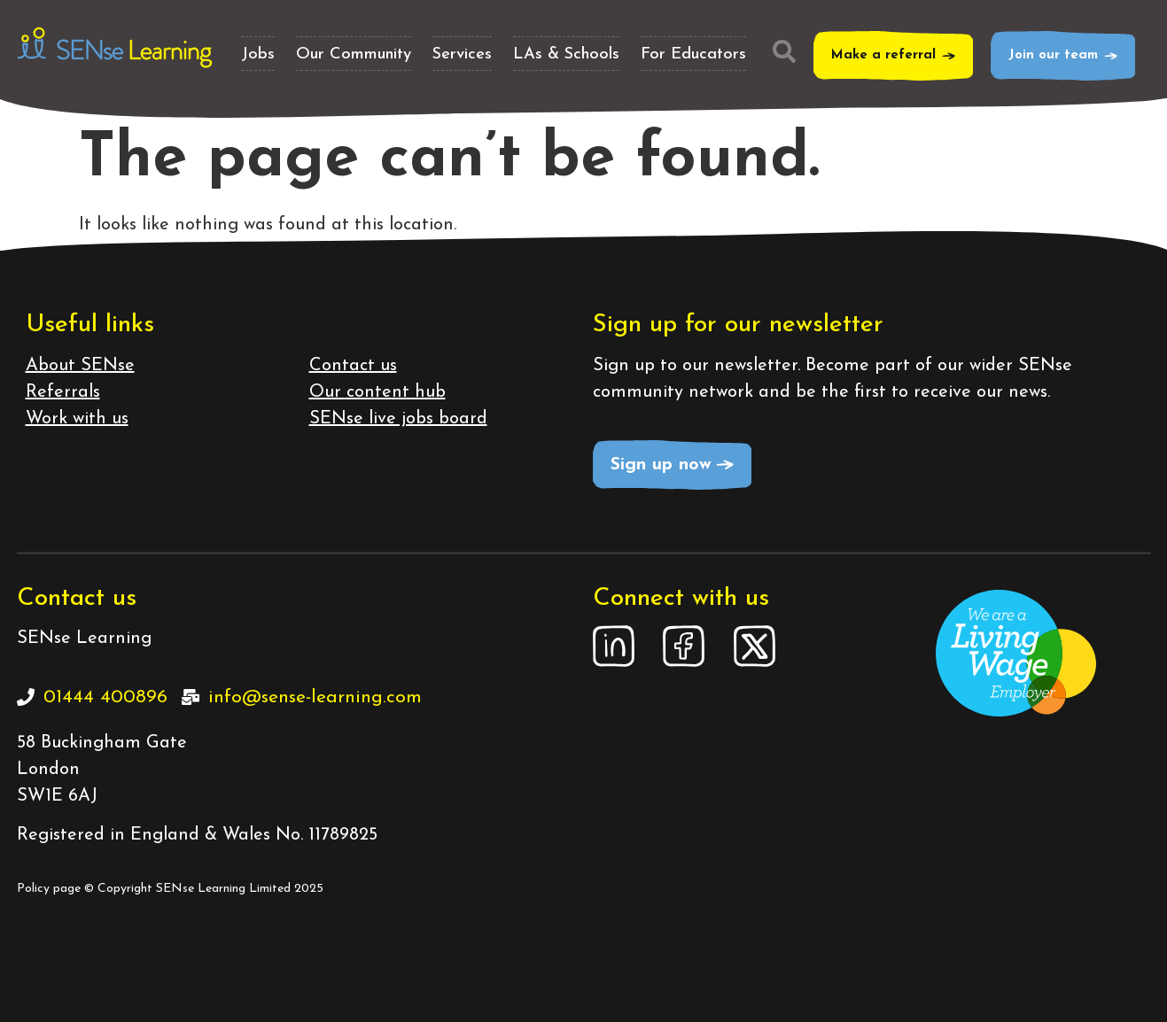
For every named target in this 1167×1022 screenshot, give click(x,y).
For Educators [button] (693, 54)
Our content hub (377, 392)
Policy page (49, 888)
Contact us (353, 366)
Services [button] (462, 54)
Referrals (63, 392)
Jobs (258, 54)
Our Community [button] (353, 54)
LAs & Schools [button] (566, 54)
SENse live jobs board (398, 419)
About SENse (80, 366)
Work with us (77, 419)
